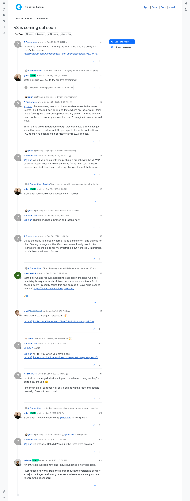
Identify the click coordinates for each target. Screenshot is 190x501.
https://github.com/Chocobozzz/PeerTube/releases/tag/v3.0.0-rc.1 (61, 53)
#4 (101, 155)
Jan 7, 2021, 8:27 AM (56, 343)
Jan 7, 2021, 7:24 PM (55, 413)
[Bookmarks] (4, 27)
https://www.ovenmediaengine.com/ (54, 288)
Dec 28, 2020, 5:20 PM (56, 75)
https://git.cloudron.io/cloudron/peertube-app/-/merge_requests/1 (61, 357)
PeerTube (19, 34)
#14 (100, 460)
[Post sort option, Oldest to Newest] (122, 47)
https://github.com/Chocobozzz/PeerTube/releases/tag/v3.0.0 (59, 321)
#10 (100, 343)
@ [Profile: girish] (28, 106)
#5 (101, 189)
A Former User (30, 42)
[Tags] (4, 15)
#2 (101, 75)
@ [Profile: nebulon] (65, 417)
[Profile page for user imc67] (17, 313)
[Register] (186, 9)
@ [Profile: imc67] (28, 347)
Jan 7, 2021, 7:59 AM (61, 311)
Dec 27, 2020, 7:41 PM (57, 42)
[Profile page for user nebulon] (17, 462)
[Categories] (4, 3)
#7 (101, 236)
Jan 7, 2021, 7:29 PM (56, 439)
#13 (100, 439)
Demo (155, 7)
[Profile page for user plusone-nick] (17, 275)
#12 (100, 413)
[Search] (4, 33)
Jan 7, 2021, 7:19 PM (56, 374)
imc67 (27, 311)
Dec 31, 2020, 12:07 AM (57, 273)
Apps (146, 7)
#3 (101, 102)
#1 (101, 42)
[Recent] (4, 9)
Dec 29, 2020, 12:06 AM (58, 102)
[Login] (186, 3)
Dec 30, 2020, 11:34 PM (58, 236)
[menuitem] (186, 3)
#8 (101, 273)
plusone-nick (30, 273)
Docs (163, 7)
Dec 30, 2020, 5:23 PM (56, 189)
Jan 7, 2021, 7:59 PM (57, 460)
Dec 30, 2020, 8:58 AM (57, 155)
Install (171, 7)
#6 (101, 215)
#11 (101, 374)
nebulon (27, 460)
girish (26, 75)
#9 (101, 311)
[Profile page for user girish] (17, 77)
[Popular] (4, 21)
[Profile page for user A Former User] (17, 44)
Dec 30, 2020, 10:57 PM (58, 215)
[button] (4, 491)
